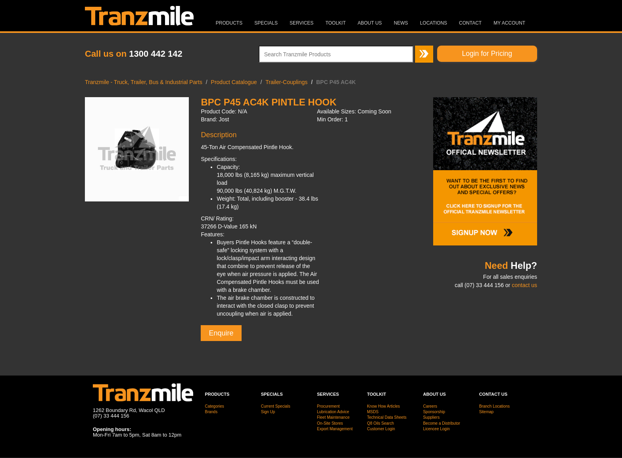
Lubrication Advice (333, 412)
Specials (266, 23)
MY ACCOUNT (509, 23)
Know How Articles (383, 406)
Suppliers (431, 417)
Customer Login (381, 429)
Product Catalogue (234, 82)
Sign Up (268, 412)
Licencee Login (436, 429)
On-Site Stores (330, 423)
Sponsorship (434, 412)
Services (301, 23)
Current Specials (275, 406)
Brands (211, 412)
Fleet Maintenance (333, 417)
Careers (430, 406)
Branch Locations (494, 406)
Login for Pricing (487, 53)
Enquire (221, 333)
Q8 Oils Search (380, 423)
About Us (370, 23)
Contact (470, 23)
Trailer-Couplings (286, 82)
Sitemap (486, 412)
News (401, 23)
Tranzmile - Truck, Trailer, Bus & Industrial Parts (143, 82)
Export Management (335, 429)
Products (229, 23)
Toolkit (335, 23)
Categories (214, 406)
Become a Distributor (441, 423)
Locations (433, 23)
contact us (524, 285)
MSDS (372, 412)
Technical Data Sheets (387, 417)
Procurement (328, 406)
